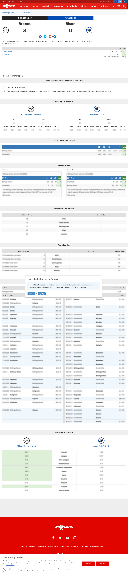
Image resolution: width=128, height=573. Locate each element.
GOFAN (14, 1)
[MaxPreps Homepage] (64, 527)
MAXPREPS (6, 1)
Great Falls (70, 17)
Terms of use (64, 546)
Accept (88, 563)
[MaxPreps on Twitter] (120, 1)
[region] (64, 563)
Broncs (25, 23)
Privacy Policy (53, 546)
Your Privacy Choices (92, 546)
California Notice (77, 546)
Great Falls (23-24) (97, 114)
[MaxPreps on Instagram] (125, 1)
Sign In (31, 294)
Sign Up (41, 294)
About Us (24, 546)
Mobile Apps (33, 546)
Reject (102, 563)
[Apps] (118, 6)
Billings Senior (25, 17)
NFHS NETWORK (24, 1)
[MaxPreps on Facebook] (115, 1)
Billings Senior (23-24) (31, 114)
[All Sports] (113, 6)
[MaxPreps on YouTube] (67, 537)
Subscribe (42, 546)
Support (104, 546)
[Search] (124, 6)
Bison (70, 23)
